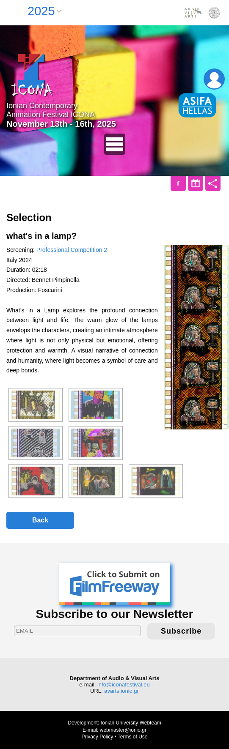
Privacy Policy (97, 737)
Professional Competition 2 (71, 249)
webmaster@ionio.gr (123, 730)
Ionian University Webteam (131, 723)
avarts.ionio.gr (121, 691)
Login (214, 79)
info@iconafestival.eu (123, 684)
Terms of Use (133, 737)
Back (40, 520)
